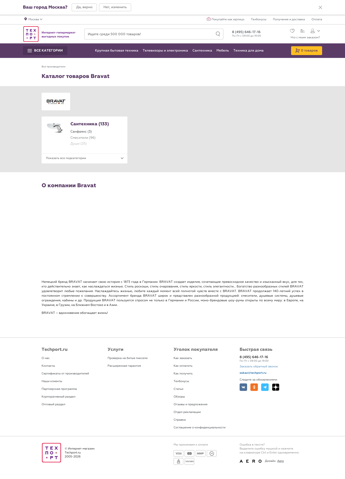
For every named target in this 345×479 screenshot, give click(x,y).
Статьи (178, 389)
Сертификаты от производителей (65, 373)
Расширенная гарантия (124, 366)
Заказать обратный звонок (259, 366)
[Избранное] (291, 31)
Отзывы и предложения (190, 404)
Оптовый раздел (53, 404)
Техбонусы (258, 19)
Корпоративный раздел (58, 396)
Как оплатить (183, 366)
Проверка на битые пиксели (128, 358)
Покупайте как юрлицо (228, 19)
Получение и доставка (289, 19)
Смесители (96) (82, 138)
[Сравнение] (302, 31)
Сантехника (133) (89, 124)
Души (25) (78, 144)
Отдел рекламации (187, 412)
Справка (180, 420)
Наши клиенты (52, 381)
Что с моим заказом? (305, 37)
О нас (46, 358)
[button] (84, 7)
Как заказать (183, 358)
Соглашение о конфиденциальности (200, 427)
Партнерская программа (59, 389)
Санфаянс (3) (81, 131)
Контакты (48, 366)
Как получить (183, 373)
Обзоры (179, 396)
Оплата (317, 19)
